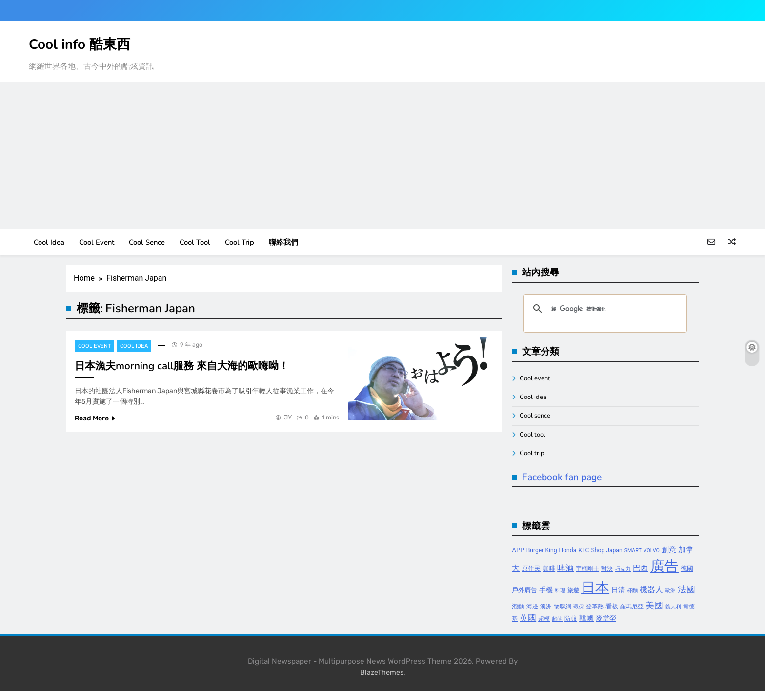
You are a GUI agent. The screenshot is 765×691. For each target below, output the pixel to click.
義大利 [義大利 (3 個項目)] (673, 607)
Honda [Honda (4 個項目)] (568, 550)
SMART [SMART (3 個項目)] (633, 550)
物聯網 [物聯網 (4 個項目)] (562, 606)
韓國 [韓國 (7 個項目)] (586, 618)
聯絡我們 (283, 242)
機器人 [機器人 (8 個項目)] (651, 589)
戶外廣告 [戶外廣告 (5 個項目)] (524, 590)
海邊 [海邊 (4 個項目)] (532, 606)
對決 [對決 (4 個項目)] (607, 568)
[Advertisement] (382, 155)
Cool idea (49, 242)
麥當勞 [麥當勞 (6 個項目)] (606, 618)
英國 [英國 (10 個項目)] (528, 618)
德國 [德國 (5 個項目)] (687, 568)
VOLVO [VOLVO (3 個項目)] (652, 550)
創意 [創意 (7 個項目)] (669, 549)
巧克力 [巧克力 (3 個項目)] (623, 569)
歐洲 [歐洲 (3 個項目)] (670, 590)
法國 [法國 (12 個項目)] (686, 589)
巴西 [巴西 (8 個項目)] (640, 568)
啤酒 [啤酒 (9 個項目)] (565, 568)
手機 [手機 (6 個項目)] (546, 590)
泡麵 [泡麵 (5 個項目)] (518, 606)
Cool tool (195, 242)
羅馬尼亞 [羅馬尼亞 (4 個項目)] (632, 606)
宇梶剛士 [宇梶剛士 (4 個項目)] (587, 568)
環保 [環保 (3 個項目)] (578, 607)
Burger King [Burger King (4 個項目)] (541, 550)
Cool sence (147, 242)
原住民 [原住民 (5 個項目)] (531, 568)
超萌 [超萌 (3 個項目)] (557, 619)
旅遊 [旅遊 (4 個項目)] (573, 590)
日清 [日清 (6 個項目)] (618, 590)
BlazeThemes (381, 673)
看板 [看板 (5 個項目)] (611, 606)
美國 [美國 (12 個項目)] (654, 605)
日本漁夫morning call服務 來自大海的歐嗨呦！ (182, 366)
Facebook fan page (562, 477)
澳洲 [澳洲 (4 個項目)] (546, 606)
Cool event (96, 242)
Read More (95, 418)
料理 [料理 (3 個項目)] (560, 590)
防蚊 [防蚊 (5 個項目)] (570, 618)
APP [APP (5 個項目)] (518, 550)
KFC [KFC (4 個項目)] (583, 550)
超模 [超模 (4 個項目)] (544, 618)
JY (288, 417)
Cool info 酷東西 (79, 44)
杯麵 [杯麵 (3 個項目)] (632, 590)
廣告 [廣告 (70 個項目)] (664, 566)
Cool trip (239, 242)
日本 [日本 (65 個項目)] (595, 587)
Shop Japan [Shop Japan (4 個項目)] (607, 550)
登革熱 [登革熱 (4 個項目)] (595, 606)
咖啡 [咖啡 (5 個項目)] (549, 568)
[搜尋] (603, 308)
